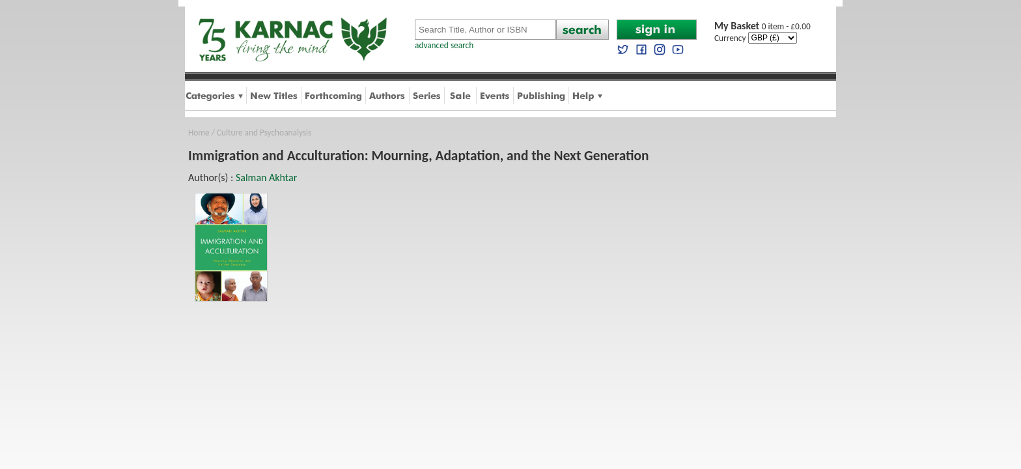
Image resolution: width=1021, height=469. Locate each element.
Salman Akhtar (266, 177)
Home (199, 132)
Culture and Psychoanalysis (264, 132)
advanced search (444, 45)
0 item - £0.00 (762, 26)
